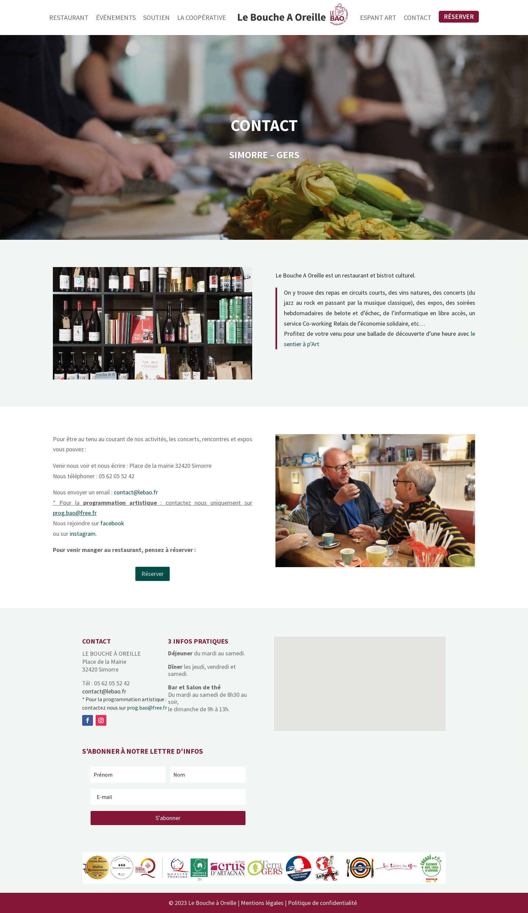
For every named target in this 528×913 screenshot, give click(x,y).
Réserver (459, 16)
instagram (83, 533)
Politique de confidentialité (322, 903)
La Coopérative (201, 17)
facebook (112, 523)
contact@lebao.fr (136, 492)
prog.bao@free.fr (147, 707)
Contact (417, 17)
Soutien (156, 17)
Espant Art (378, 17)
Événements (116, 17)
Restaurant (69, 17)
